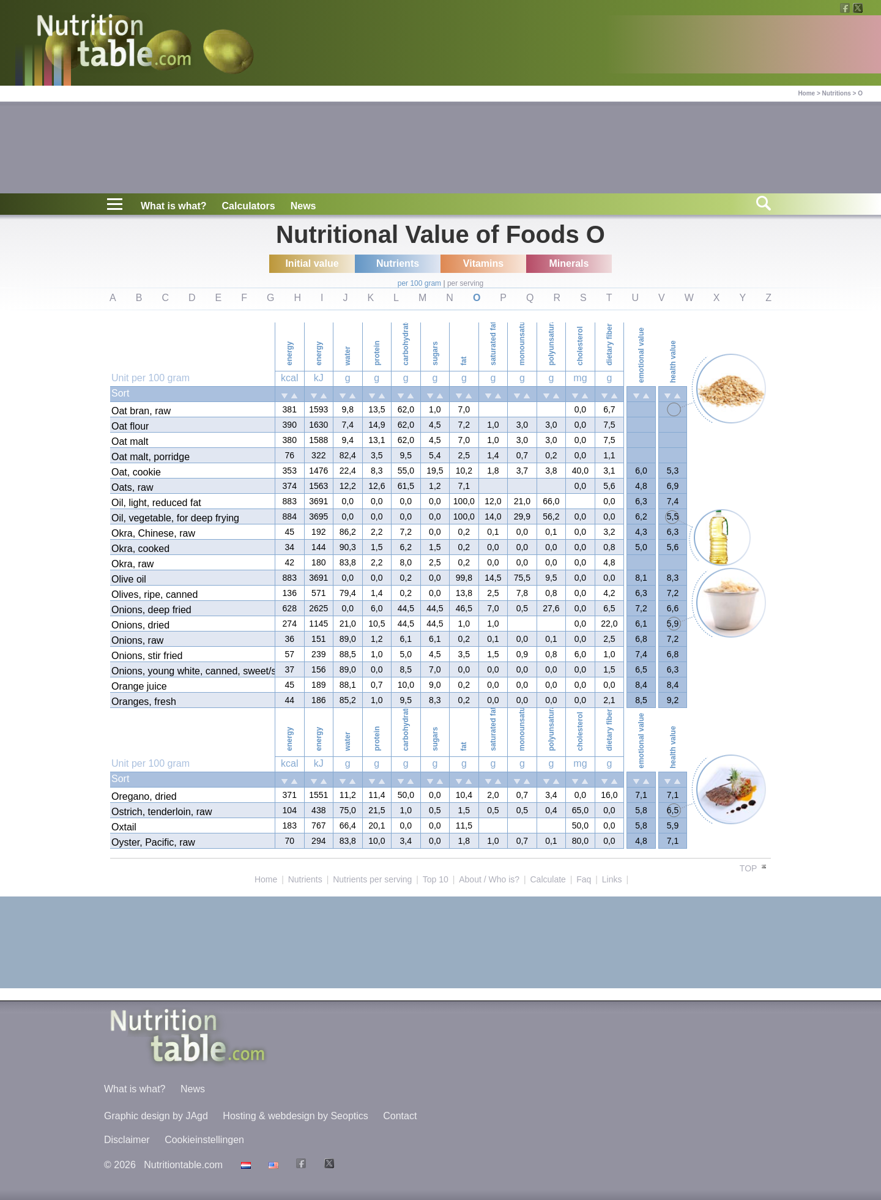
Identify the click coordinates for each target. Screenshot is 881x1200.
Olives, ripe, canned (154, 594)
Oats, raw (132, 487)
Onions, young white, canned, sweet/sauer (192, 671)
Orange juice (139, 686)
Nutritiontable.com (183, 1165)
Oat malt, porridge (150, 457)
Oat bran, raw (141, 411)
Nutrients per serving (372, 879)
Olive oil (128, 579)
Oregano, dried (144, 796)
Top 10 (435, 879)
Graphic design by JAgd (156, 1116)
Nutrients (305, 879)
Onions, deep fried (151, 610)
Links (612, 879)
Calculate (547, 879)
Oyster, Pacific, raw (153, 842)
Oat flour (130, 426)
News (303, 206)
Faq (583, 879)
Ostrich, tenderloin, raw (161, 812)
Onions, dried (140, 625)
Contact (400, 1116)
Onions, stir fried (146, 655)
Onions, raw (137, 640)
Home (806, 93)
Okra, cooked (140, 548)
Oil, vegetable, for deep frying (175, 518)
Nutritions (836, 93)
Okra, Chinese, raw (153, 533)
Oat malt (129, 441)
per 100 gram (419, 283)
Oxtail (123, 827)
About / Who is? (489, 879)
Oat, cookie (136, 472)
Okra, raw (132, 564)
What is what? (174, 206)
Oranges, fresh (143, 701)
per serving (465, 283)
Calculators (248, 206)
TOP (754, 868)
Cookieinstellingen (204, 1140)
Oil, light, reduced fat (156, 503)
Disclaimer (127, 1140)
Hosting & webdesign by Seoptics (295, 1116)
